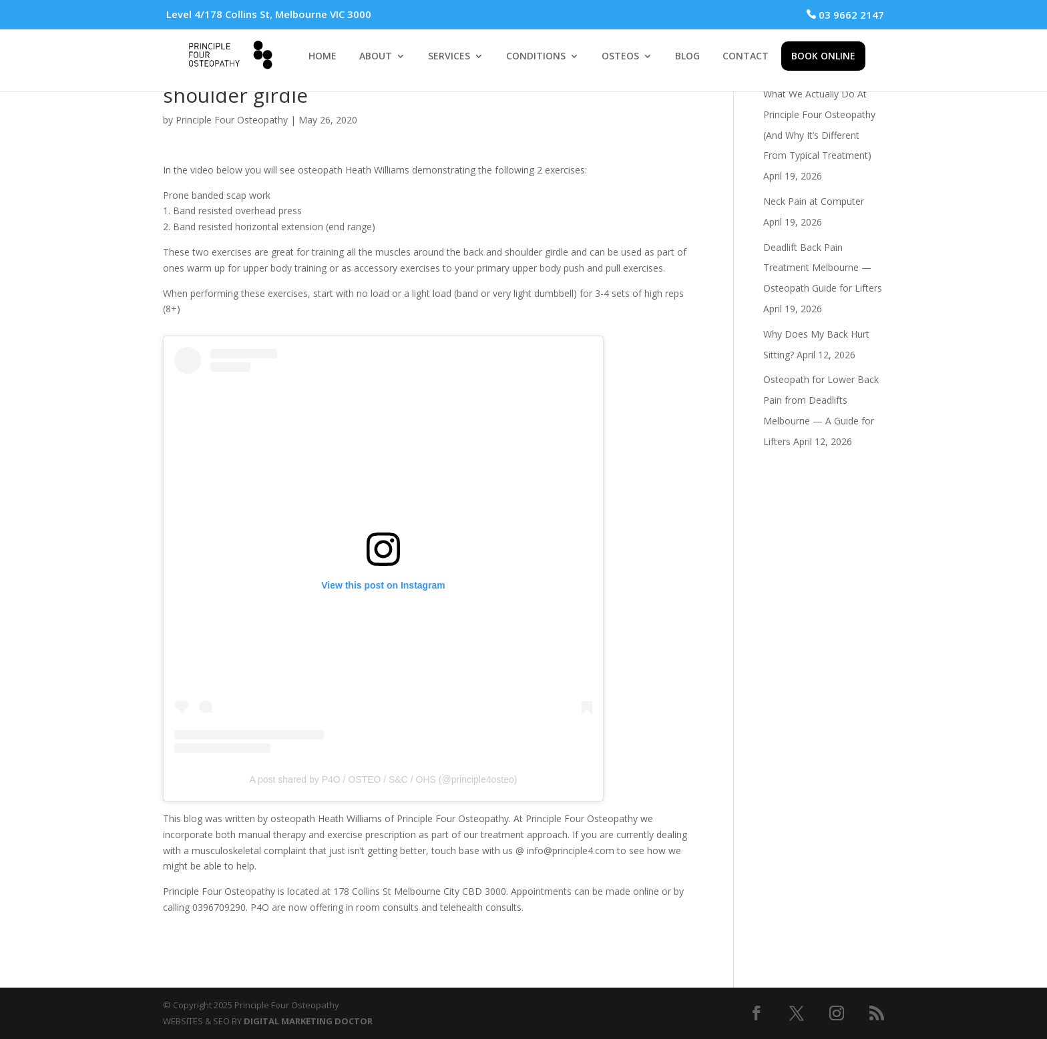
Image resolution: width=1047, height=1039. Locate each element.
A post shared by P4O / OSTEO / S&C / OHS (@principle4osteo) (383, 779)
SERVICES (449, 56)
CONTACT (745, 56)
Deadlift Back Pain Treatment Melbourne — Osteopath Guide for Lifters (822, 268)
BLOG (687, 56)
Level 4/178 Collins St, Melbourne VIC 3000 (268, 14)
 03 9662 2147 (845, 14)
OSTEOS (620, 56)
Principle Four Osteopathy (232, 119)
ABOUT (375, 56)
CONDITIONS (536, 56)
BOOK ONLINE (823, 55)
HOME (322, 56)
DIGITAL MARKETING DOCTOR (308, 1021)
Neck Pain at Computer (813, 201)
